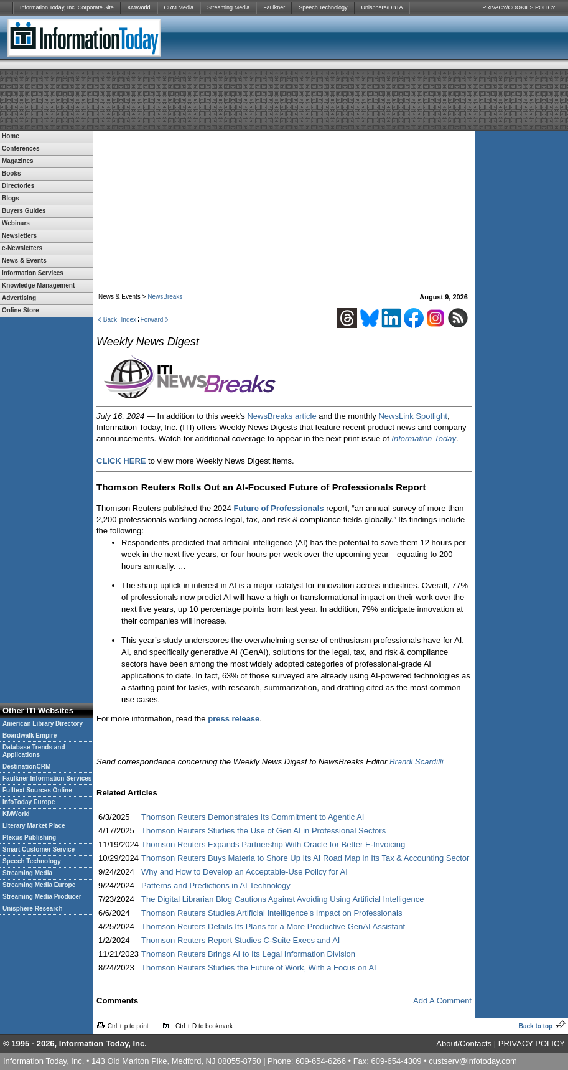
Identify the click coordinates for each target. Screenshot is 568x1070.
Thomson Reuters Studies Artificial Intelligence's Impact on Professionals (271, 912)
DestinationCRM (26, 766)
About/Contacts (463, 1043)
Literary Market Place (33, 825)
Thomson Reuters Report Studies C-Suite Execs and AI (240, 940)
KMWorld (139, 7)
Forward (152, 319)
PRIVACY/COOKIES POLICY (519, 7)
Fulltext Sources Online (37, 790)
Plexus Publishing (29, 837)
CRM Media (179, 7)
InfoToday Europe (28, 802)
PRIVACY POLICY (531, 1043)
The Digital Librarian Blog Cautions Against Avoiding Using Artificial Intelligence (282, 899)
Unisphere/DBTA (382, 7)
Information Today (423, 438)
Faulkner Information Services (46, 778)
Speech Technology (323, 7)
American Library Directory (42, 723)
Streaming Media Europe (38, 884)
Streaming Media (228, 7)
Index (128, 319)
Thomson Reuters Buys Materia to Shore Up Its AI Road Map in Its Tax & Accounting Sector (305, 858)
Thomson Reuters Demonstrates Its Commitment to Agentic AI (252, 817)
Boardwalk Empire (29, 735)
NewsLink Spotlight (412, 416)
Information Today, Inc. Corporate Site (67, 7)
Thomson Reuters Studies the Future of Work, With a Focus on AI (258, 967)
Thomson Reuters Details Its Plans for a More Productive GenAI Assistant (273, 926)
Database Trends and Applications (33, 751)
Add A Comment (442, 1000)
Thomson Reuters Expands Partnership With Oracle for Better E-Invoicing (273, 844)
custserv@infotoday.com (473, 1061)
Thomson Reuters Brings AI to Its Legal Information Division (248, 954)
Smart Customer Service (38, 849)
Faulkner (274, 7)
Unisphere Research (32, 908)
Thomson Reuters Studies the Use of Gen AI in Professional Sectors (263, 830)
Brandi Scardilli (416, 761)
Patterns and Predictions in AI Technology (216, 885)
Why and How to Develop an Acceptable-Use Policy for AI (244, 871)
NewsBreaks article (281, 416)
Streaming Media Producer (41, 896)
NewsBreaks (164, 296)
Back (110, 319)
